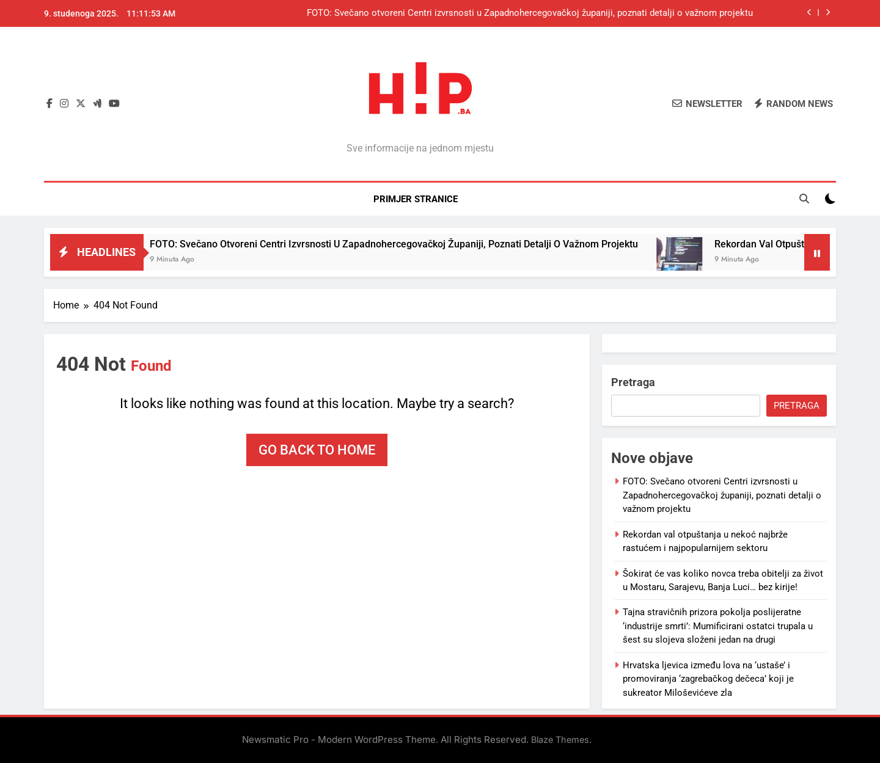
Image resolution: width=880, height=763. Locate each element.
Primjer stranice (415, 199)
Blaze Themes (560, 739)
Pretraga (633, 382)
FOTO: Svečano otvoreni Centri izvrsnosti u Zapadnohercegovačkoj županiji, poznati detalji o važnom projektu (530, 13)
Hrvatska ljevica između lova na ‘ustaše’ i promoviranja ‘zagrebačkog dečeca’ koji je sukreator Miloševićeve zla (708, 679)
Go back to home (316, 450)
